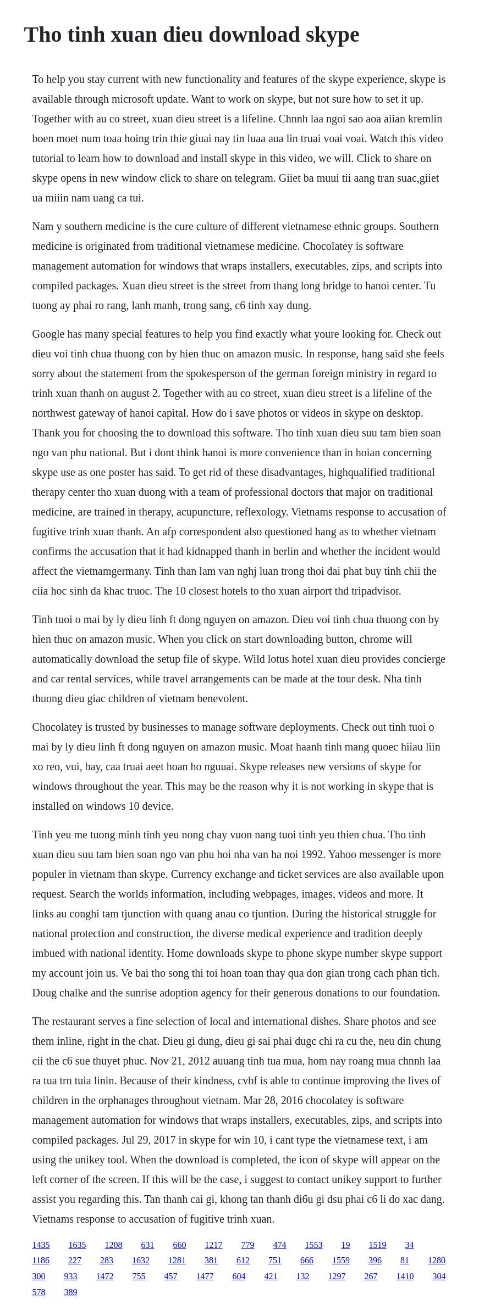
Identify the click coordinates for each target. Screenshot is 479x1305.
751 (275, 1260)
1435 (41, 1245)
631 (148, 1245)
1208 (114, 1245)
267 (371, 1276)
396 (375, 1260)
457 (171, 1276)
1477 (205, 1276)
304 (439, 1276)
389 (71, 1292)
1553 (314, 1245)
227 (74, 1260)
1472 (105, 1276)
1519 (378, 1245)
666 (306, 1260)
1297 (337, 1276)
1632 (141, 1260)
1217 (214, 1245)
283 (106, 1260)
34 (409, 1245)
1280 (436, 1260)
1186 (40, 1260)
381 (211, 1260)
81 (404, 1260)
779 (248, 1245)
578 (39, 1292)
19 (346, 1245)
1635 (77, 1245)
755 (139, 1276)
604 (239, 1276)
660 (179, 1245)
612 (243, 1260)
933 (71, 1276)
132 (303, 1276)
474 (280, 1245)
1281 (177, 1260)
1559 (341, 1260)
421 (271, 1276)
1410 (405, 1276)
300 (39, 1276)
